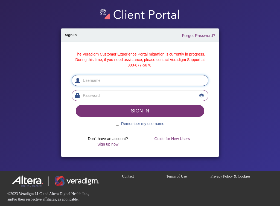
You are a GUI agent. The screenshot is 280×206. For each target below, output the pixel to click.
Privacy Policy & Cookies (230, 176)
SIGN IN (140, 111)
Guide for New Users (172, 139)
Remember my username (142, 123)
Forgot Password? (198, 35)
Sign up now (107, 144)
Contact (128, 176)
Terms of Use (176, 176)
